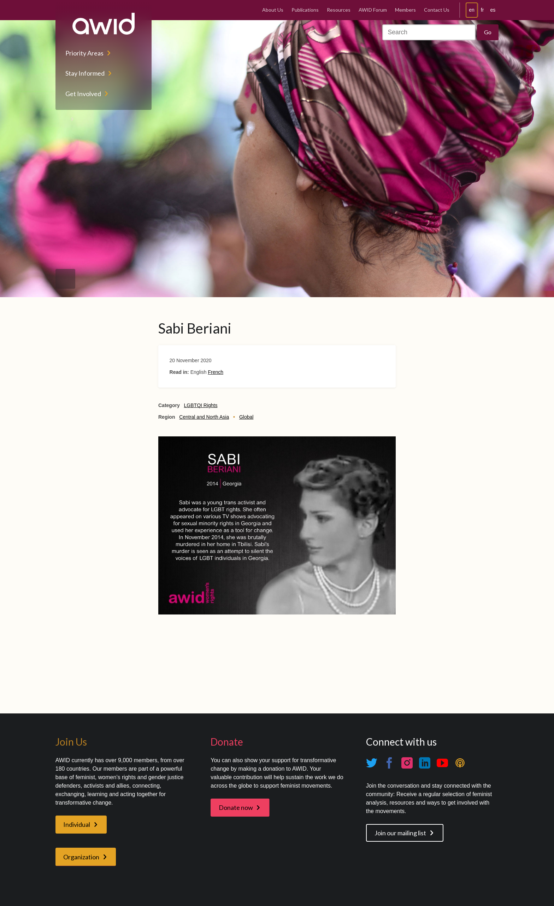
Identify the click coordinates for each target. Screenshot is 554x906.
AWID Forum (373, 10)
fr (482, 10)
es (492, 10)
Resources (338, 10)
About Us (272, 10)
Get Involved (83, 94)
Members (405, 10)
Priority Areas (84, 53)
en (472, 10)
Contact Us (436, 10)
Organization (81, 857)
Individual (76, 824)
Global (246, 417)
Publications (305, 10)
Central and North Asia (204, 417)
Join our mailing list (400, 833)
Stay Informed (85, 73)
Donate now (236, 807)
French (215, 372)
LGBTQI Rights (201, 405)
